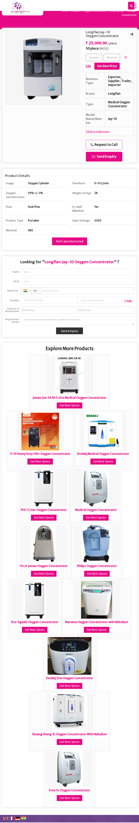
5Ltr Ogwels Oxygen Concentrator (34, 622)
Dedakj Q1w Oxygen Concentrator (69, 678)
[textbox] (112, 57)
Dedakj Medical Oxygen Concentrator (103, 454)
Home (64, 10)
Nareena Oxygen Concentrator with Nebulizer (96, 622)
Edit (128, 301)
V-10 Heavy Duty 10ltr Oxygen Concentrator (40, 454)
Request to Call (104, 145)
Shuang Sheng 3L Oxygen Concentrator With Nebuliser (69, 734)
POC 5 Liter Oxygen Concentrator (44, 510)
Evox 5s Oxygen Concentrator (69, 790)
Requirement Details (12, 320)
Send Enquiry (104, 157)
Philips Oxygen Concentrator (97, 566)
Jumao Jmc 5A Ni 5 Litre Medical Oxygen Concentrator (69, 398)
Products (75, 10)
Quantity (14, 300)
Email (16, 281)
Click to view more (97, 131)
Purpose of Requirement (12, 310)
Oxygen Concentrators (95, 10)
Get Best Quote (69, 405)
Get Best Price (107, 66)
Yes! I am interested (69, 241)
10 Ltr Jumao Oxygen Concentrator (44, 566)
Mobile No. (13, 290)
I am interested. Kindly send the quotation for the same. (77, 320)
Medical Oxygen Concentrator (96, 510)
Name (16, 271)
